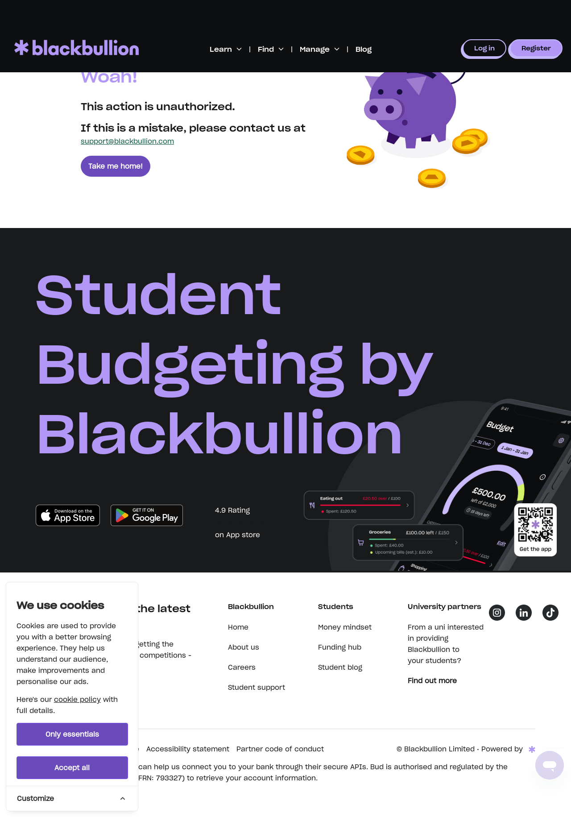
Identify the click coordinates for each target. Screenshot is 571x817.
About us (243, 647)
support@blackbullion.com (127, 141)
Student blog (340, 667)
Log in (484, 48)
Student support (256, 687)
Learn (221, 49)
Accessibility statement (187, 749)
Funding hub (339, 647)
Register (536, 48)
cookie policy (77, 699)
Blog (364, 49)
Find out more (437, 680)
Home (238, 627)
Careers (242, 667)
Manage (315, 49)
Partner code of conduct (280, 749)
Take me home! (115, 166)
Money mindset (345, 627)
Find (266, 49)
